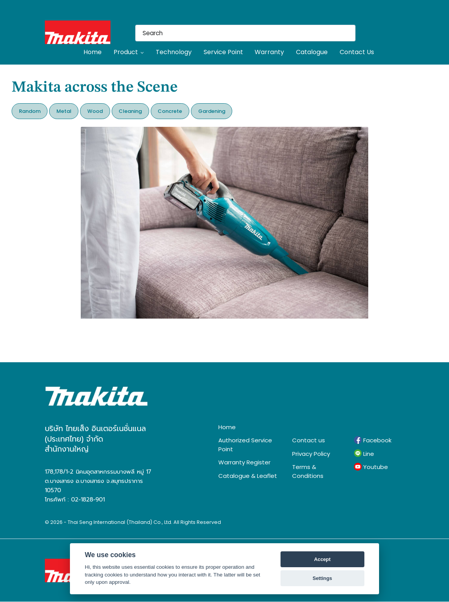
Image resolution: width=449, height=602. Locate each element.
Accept (322, 559)
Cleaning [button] (130, 111)
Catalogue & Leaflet (247, 476)
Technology (174, 52)
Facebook (372, 440)
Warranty (269, 52)
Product (129, 52)
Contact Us (357, 52)
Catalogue (312, 52)
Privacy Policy (311, 454)
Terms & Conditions (307, 471)
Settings (322, 578)
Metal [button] (63, 111)
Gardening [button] (211, 111)
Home (92, 52)
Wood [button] (95, 111)
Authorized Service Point (245, 444)
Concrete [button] (170, 111)
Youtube (371, 467)
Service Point (223, 52)
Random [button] (30, 111)
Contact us (308, 440)
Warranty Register (244, 462)
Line (364, 453)
